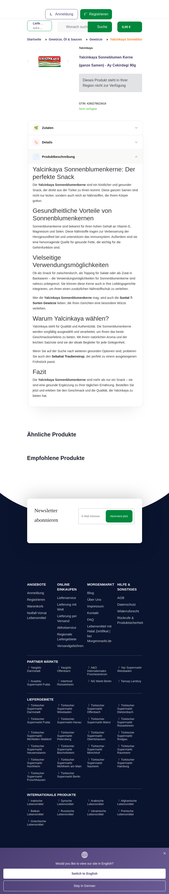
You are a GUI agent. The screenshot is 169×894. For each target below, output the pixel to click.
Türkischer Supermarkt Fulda (38, 720)
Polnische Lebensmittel (125, 812)
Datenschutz (126, 604)
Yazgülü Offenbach (64, 669)
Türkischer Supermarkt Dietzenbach (125, 709)
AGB (120, 598)
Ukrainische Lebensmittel (96, 812)
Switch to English (84, 873)
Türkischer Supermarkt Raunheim (125, 749)
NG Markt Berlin (99, 681)
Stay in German (84, 886)
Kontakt (93, 613)
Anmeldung (61, 14)
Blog (90, 593)
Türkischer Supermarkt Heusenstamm (36, 749)
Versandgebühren (70, 646)
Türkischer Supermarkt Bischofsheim (65, 749)
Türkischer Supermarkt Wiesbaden (65, 709)
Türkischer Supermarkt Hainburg (125, 763)
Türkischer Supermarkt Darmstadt (35, 709)
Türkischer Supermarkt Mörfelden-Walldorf (39, 736)
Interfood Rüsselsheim (65, 682)
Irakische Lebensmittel (35, 802)
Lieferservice (66, 598)
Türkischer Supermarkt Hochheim (35, 763)
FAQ (90, 619)
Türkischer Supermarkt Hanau (69, 720)
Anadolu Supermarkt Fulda (38, 682)
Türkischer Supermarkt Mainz (99, 720)
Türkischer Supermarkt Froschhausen (36, 776)
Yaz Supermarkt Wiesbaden (129, 669)
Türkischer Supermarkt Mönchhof (95, 749)
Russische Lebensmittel (65, 812)
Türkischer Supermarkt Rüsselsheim (125, 722)
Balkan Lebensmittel (35, 812)
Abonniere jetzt (119, 516)
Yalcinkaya (86, 48)
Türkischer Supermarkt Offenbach (95, 709)
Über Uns (94, 599)
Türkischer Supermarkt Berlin (68, 774)
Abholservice (66, 627)
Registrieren (96, 14)
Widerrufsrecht (128, 611)
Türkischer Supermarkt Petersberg (65, 736)
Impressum (95, 606)
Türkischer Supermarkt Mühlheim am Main (69, 763)
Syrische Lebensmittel (65, 802)
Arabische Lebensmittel (95, 802)
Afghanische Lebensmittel (127, 802)
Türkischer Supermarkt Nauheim (95, 763)
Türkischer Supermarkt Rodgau (125, 736)
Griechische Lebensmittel (36, 823)
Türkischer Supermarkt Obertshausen (96, 736)
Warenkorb (35, 606)
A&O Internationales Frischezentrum (97, 671)
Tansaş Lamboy (129, 681)
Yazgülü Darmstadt (34, 669)
